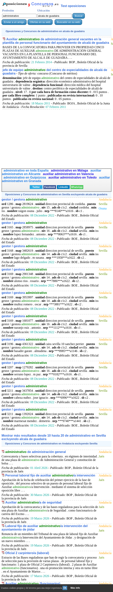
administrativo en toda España (26, 170)
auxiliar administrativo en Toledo (72, 177)
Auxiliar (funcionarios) (32, 583)
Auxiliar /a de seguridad (33, 502)
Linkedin (63, 187)
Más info (75, 588)
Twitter (36, 187)
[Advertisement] (56, 136)
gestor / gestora (24, 199)
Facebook (49, 187)
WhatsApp (77, 187)
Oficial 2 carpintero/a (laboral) (27, 553)
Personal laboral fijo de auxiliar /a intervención (50, 475)
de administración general (35, 452)
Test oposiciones (73, 6)
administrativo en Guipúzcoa (25, 177)
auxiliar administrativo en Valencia (68, 174)
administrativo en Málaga (70, 170)
